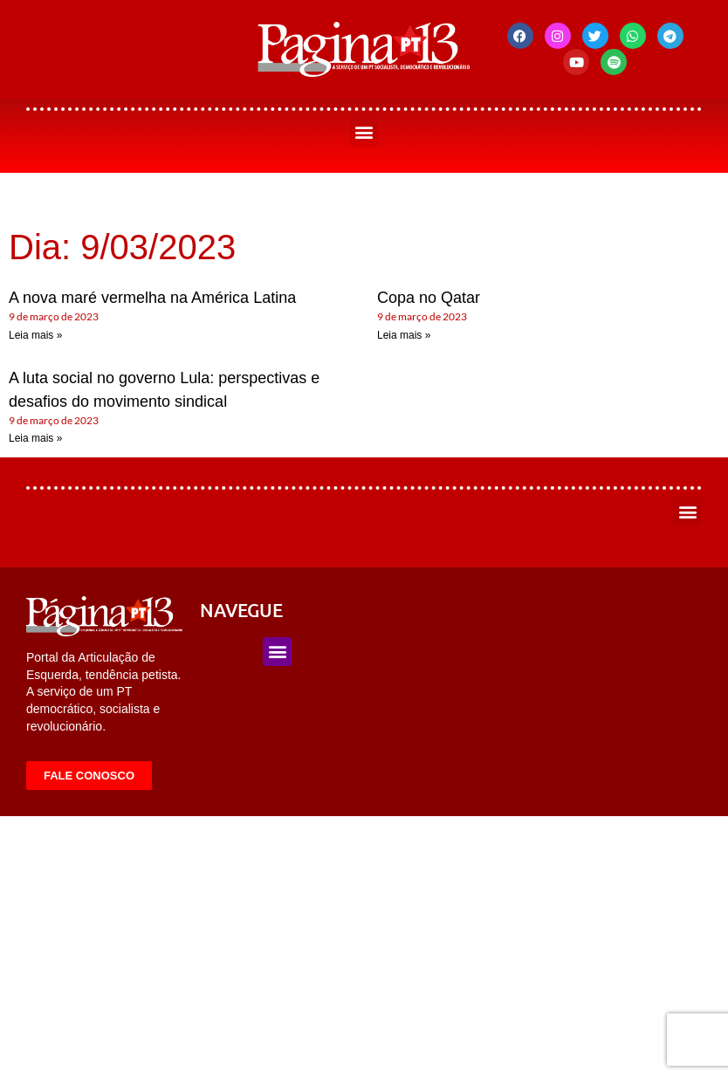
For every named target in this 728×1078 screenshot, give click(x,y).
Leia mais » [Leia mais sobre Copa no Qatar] (403, 335)
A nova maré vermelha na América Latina (152, 297)
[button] (364, 132)
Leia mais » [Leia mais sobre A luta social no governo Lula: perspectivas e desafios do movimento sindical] (35, 438)
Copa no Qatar (428, 297)
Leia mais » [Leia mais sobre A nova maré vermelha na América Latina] (35, 335)
